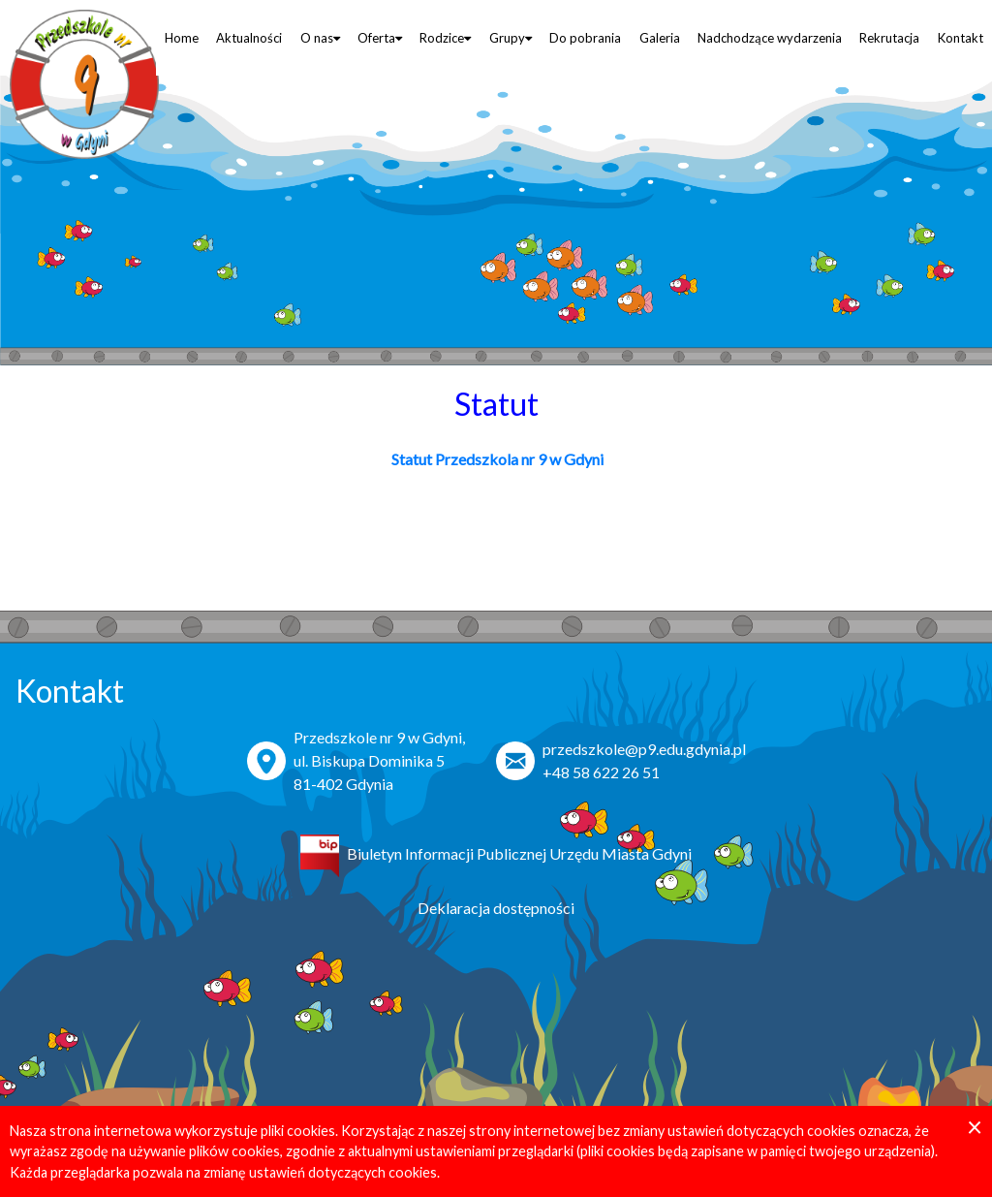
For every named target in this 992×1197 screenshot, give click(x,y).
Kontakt (960, 38)
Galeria (659, 38)
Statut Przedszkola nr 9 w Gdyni (496, 459)
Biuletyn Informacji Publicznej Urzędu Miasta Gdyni (519, 853)
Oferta (379, 38)
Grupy (510, 38)
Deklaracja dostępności (496, 907)
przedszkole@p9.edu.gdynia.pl (644, 749)
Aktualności (249, 38)
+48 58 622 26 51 (601, 772)
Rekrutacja (889, 38)
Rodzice (445, 38)
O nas (320, 38)
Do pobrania (585, 38)
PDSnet (953, 1174)
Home (182, 38)
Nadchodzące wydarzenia (770, 38)
